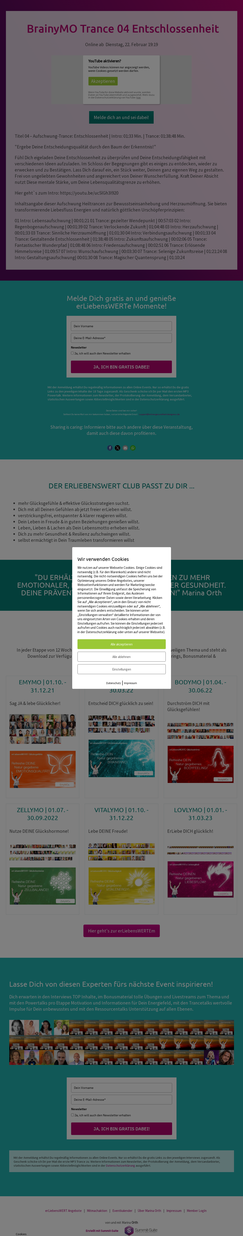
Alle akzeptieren (122, 644)
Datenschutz (113, 683)
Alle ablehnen (121, 657)
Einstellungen (121, 669)
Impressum (130, 683)
